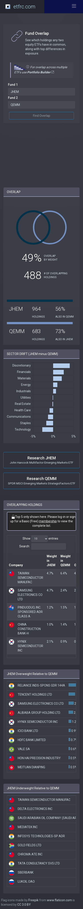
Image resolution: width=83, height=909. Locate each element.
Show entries (40, 538)
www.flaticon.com (59, 900)
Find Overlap (41, 115)
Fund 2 (13, 97)
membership (48, 521)
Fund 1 (13, 84)
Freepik (33, 900)
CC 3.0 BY (24, 904)
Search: (42, 546)
